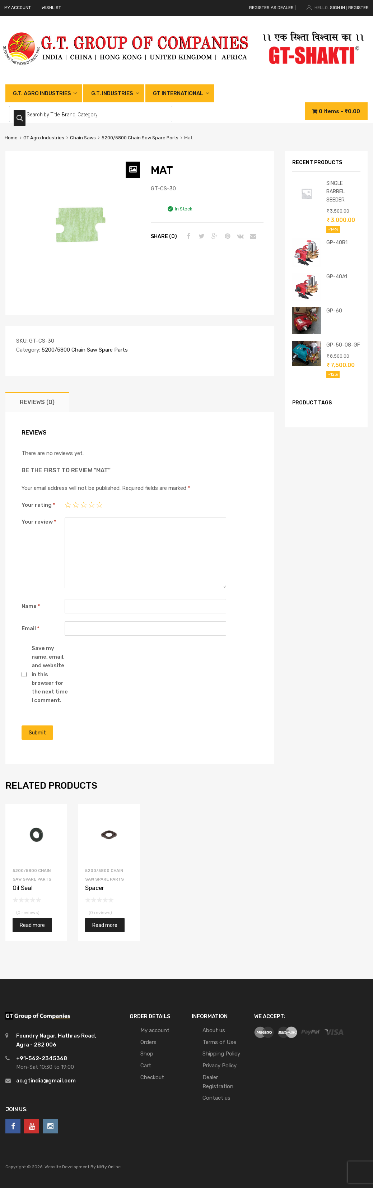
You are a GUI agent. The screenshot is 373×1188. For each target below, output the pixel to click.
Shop (146, 1053)
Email (30, 628)
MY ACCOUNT (17, 7)
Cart (145, 1065)
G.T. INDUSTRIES (112, 93)
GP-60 (334, 311)
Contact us (216, 1098)
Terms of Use (219, 1042)
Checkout (152, 1077)
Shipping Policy (221, 1053)
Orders (148, 1042)
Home (11, 137)
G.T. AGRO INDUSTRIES (42, 93)
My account (154, 1030)
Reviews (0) (37, 402)
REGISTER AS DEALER (271, 7)
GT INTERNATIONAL (178, 93)
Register (358, 7)
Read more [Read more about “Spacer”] (104, 925)
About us (213, 1030)
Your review (39, 522)
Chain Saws (83, 137)
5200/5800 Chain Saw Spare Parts (140, 137)
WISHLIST (51, 7)
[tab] (37, 402)
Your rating (38, 505)
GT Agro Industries (43, 137)
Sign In (337, 7)
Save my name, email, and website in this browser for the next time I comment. (50, 674)
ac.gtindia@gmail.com (46, 1080)
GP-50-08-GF (343, 345)
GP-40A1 (336, 276)
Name (31, 606)
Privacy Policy (219, 1065)
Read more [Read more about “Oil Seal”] (32, 925)
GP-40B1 (337, 242)
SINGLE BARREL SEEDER (335, 191)
